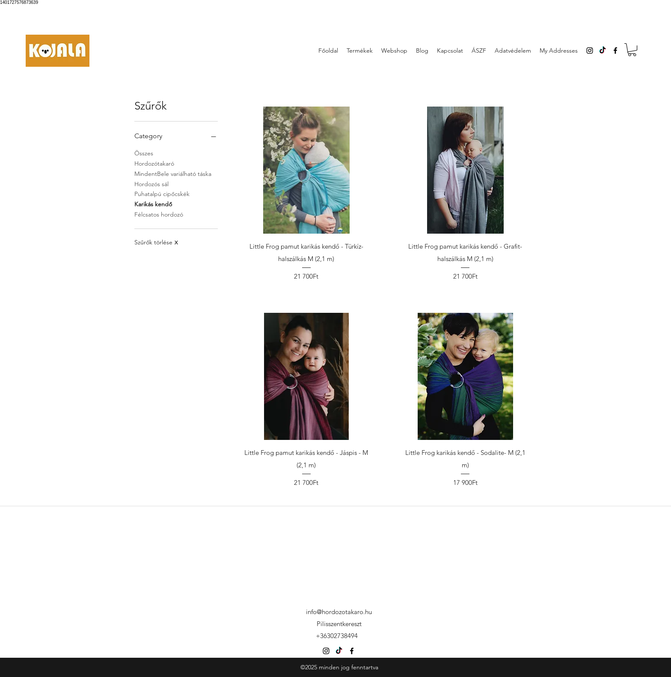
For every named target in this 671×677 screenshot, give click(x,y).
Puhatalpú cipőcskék (162, 193)
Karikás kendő (153, 203)
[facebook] (615, 50)
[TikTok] (602, 50)
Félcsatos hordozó (158, 214)
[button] (632, 49)
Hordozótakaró (154, 163)
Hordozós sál (151, 183)
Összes (143, 152)
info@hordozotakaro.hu (339, 612)
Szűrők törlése (156, 242)
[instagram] (589, 50)
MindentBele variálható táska (172, 173)
